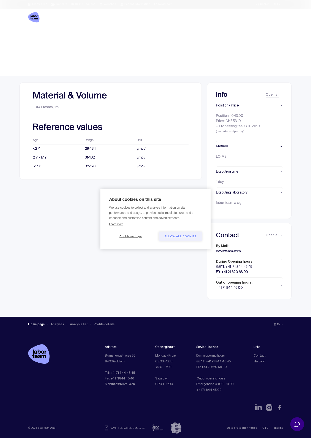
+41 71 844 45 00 (209, 390)
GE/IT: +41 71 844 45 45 (213, 361)
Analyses (59, 33)
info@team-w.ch (123, 384)
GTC (265, 428)
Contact (260, 355)
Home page (37, 33)
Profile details (110, 33)
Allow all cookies (180, 236)
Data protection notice (242, 428)
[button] (249, 105)
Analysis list (82, 33)
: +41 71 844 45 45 (122, 373)
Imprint (278, 428)
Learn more (116, 224)
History (259, 361)
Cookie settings (130, 236)
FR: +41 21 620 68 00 (211, 367)
